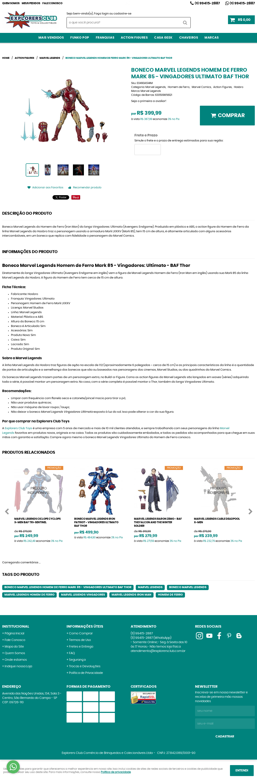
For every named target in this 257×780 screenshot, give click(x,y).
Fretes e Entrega (81, 646)
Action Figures (134, 37)
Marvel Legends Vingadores (83, 594)
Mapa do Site (14, 646)
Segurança (77, 659)
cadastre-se (122, 13)
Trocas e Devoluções (84, 666)
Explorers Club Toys (18, 428)
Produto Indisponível (38, 490)
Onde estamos (16, 659)
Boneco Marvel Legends (187, 587)
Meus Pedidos (31, 3)
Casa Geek (163, 37)
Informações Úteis (85, 626)
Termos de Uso (80, 640)
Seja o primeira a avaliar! (148, 101)
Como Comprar (81, 633)
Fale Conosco (52, 3)
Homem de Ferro (170, 594)
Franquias (105, 37)
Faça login (101, 13)
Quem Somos (11, 3)
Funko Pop (79, 37)
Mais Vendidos (51, 37)
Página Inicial (14, 633)
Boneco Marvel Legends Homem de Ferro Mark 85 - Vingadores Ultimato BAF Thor (67, 587)
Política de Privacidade (86, 673)
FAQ (72, 653)
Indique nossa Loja (18, 666)
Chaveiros (188, 37)
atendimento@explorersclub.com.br (158, 651)
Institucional (15, 626)
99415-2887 (207, 3)
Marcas (212, 37)
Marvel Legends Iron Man (131, 594)
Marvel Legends (150, 587)
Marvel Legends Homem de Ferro (29, 594)
